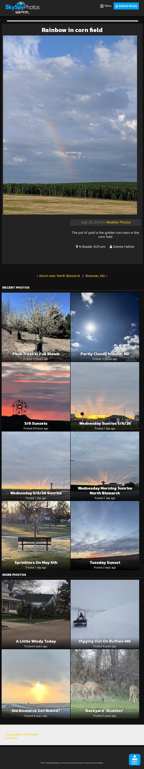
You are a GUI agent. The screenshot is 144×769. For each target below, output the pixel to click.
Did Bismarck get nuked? (36, 710)
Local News (11, 738)
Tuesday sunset (105, 562)
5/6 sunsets (35, 423)
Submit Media (126, 6)
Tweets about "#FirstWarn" (22, 734)
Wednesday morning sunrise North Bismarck (105, 490)
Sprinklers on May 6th (36, 562)
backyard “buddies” (105, 710)
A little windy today (36, 641)
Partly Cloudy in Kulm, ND (105, 353)
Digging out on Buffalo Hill (105, 641)
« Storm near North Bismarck (58, 276)
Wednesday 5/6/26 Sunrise (36, 493)
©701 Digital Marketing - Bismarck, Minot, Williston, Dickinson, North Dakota (72, 763)
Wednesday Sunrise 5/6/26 (105, 423)
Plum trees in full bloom (36, 353)
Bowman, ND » (96, 276)
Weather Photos (118, 222)
